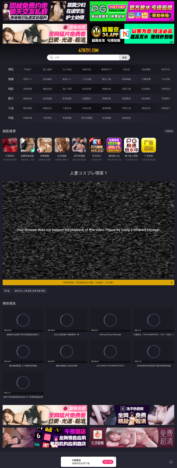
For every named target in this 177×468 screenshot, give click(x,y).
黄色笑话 (146, 108)
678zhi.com (88, 50)
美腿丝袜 (106, 98)
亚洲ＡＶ (27, 79)
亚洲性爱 (27, 88)
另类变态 (165, 88)
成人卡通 (67, 88)
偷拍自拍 (47, 88)
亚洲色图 (47, 98)
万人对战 (67, 69)
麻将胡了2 (106, 69)
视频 (11, 79)
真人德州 (47, 69)
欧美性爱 (86, 88)
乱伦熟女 (146, 88)
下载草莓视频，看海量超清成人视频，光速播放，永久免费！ (117, 282)
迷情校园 (106, 108)
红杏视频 (106, 117)
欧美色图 (67, 98)
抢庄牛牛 (165, 69)
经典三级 (126, 88)
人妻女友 (67, 108)
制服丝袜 (106, 88)
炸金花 (126, 69)
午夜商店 (47, 117)
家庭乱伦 (47, 108)
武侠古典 (86, 108)
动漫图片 (86, 98)
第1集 (7, 290)
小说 (11, 108)
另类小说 (126, 108)
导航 (11, 118)
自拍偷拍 (47, 79)
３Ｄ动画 (86, 79)
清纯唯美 (126, 98)
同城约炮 (27, 117)
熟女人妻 (106, 79)
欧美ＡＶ (67, 79)
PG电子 (27, 69)
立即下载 (108, 462)
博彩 (11, 69)
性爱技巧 (165, 108)
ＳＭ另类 (165, 79)
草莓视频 (67, 117)
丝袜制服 (126, 79)
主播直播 (146, 79)
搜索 (124, 57)
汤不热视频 (86, 117)
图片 (11, 98)
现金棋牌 (146, 69)
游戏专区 (86, 69)
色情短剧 (126, 117)
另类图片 (165, 98)
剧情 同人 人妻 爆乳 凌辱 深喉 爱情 (30, 290)
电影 (11, 89)
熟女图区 (146, 98)
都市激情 (27, 108)
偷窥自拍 (27, 98)
